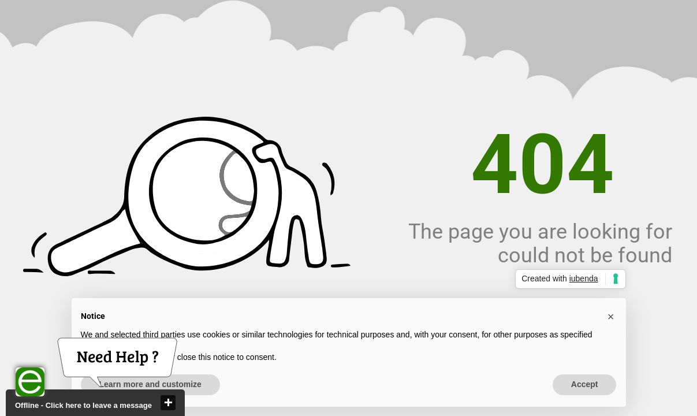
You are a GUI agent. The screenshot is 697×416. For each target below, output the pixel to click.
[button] (611, 316)
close (168, 402)
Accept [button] (584, 384)
